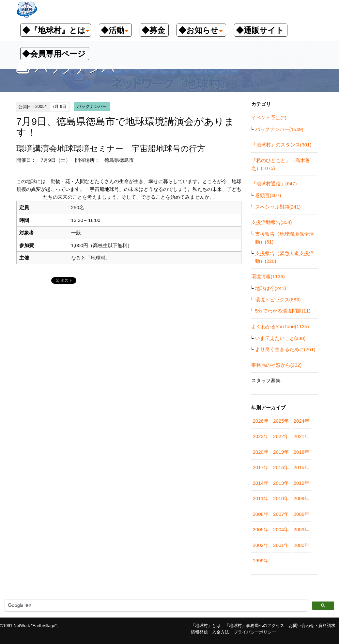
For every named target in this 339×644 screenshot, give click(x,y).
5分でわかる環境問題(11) (283, 311)
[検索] (155, 606)
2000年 (301, 545)
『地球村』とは (206, 625)
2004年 (281, 529)
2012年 (301, 483)
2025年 (281, 421)
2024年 (301, 421)
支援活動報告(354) (271, 222)
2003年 (301, 529)
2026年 (261, 421)
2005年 (261, 529)
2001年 (281, 545)
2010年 (281, 498)
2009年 (301, 498)
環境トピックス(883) (278, 299)
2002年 (261, 545)
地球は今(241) (270, 288)
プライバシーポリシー (255, 632)
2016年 (281, 467)
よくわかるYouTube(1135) (280, 326)
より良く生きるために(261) (285, 349)
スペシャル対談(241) (278, 207)
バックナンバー (92, 106)
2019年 (281, 452)
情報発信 (199, 632)
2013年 (281, 483)
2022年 (281, 436)
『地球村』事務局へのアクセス (254, 625)
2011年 (261, 498)
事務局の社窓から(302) (276, 365)
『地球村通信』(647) (274, 183)
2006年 (301, 514)
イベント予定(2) (268, 117)
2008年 (261, 514)
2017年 (261, 467)
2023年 (261, 436)
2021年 (301, 436)
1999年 (261, 560)
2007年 (281, 514)
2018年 (301, 452)
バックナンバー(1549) (279, 129)
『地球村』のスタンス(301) (281, 144)
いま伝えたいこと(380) (280, 338)
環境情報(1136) (268, 276)
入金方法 (220, 632)
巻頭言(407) (268, 195)
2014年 (261, 483)
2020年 (261, 452)
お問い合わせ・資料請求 (312, 625)
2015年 (301, 467)
